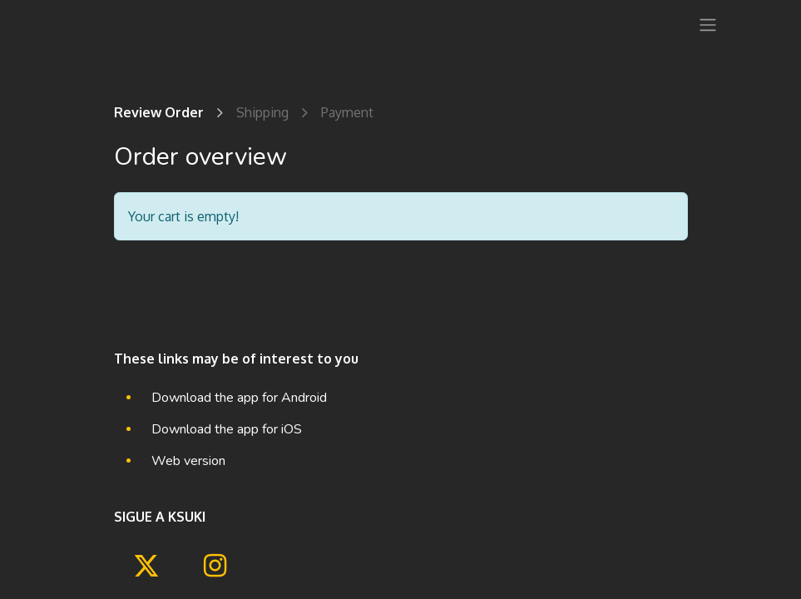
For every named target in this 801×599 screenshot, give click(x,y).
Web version (188, 461)
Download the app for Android (239, 398)
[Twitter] (146, 566)
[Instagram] (215, 566)
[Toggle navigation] (707, 24)
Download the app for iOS (226, 429)
